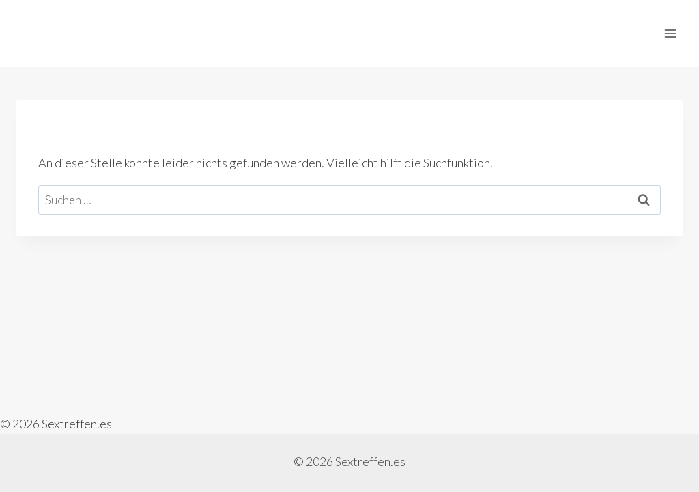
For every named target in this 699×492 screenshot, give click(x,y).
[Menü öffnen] (670, 33)
